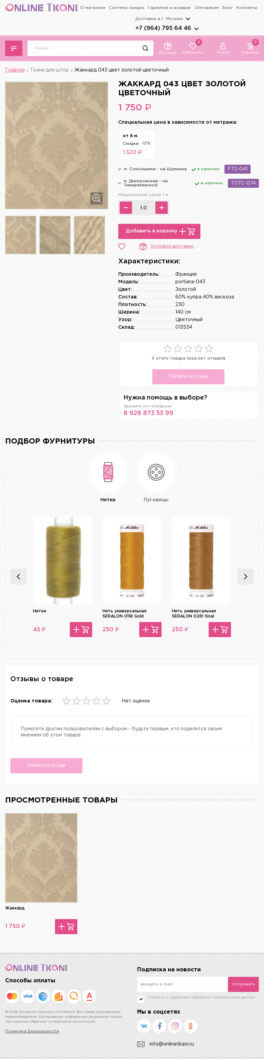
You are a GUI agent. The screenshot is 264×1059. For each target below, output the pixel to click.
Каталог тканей (13, 48)
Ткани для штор (49, 70)
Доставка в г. (159, 19)
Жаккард (15, 908)
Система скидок (126, 8)
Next (245, 577)
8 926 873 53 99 (148, 413)
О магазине (93, 8)
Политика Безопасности (32, 1031)
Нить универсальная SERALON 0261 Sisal (194, 613)
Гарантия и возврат (169, 8)
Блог (227, 8)
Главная (15, 70)
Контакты (246, 8)
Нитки (39, 611)
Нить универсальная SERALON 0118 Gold (124, 613)
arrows (196, 28)
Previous (18, 577)
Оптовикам (207, 8)
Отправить (243, 984)
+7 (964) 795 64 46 (163, 28)
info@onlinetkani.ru (165, 1044)
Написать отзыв (188, 376)
